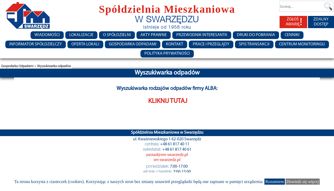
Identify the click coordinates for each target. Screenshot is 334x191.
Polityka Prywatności (167, 53)
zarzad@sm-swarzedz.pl (167, 155)
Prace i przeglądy (211, 44)
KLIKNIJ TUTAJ (167, 101)
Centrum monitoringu (302, 44)
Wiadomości (47, 35)
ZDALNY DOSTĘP (321, 22)
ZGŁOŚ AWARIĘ (294, 22)
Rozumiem (274, 181)
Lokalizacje (81, 35)
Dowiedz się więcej (302, 181)
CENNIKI (292, 35)
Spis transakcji (254, 44)
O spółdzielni (117, 35)
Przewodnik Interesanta (201, 35)
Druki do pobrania (256, 35)
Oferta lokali (85, 44)
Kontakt (174, 44)
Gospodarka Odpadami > (19, 66)
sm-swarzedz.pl (167, 160)
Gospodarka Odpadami (132, 44)
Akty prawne (153, 35)
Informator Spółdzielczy (35, 44)
